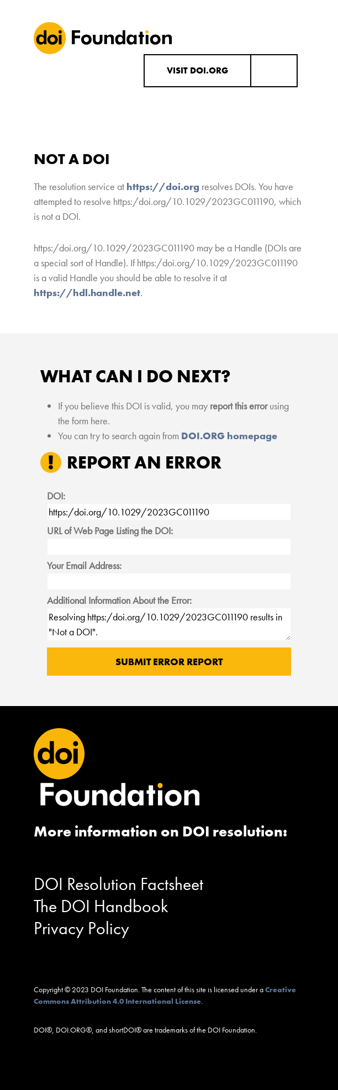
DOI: (56, 495)
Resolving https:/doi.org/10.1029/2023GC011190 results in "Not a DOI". (169, 624)
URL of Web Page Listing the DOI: (110, 530)
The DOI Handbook (101, 906)
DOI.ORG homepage (229, 435)
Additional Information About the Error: (119, 600)
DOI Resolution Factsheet (118, 884)
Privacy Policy (81, 928)
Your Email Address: (84, 565)
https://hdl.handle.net (87, 292)
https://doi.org (162, 186)
